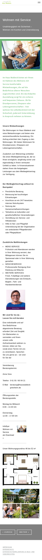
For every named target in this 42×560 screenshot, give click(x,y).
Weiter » (24, 532)
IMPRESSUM (7, 547)
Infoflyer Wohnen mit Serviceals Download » (8, 432)
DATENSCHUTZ (8, 549)
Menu (38, 2)
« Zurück (7, 532)
